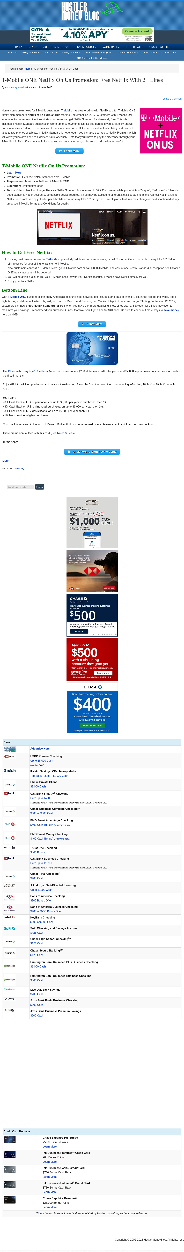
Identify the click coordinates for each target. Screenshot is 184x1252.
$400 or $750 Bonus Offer (46, 913)
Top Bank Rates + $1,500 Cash (49, 778)
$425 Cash (36, 935)
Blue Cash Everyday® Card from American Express (39, 372)
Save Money (19, 470)
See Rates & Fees (62, 434)
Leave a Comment (172, 98)
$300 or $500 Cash (42, 815)
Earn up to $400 (40, 800)
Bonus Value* (45, 1215)
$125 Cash (36, 945)
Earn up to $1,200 (41, 865)
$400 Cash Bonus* (50, 827)
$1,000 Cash (38, 969)
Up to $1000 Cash (41, 892)
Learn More (50, 1149)
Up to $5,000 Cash (41, 763)
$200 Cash (36, 996)
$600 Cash (36, 1018)
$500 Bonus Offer (41, 902)
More (5, 463)
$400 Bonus (37, 854)
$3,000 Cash (38, 788)
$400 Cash (36, 880)
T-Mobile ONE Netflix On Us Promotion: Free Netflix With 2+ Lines (82, 80)
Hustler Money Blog (92, 11)
